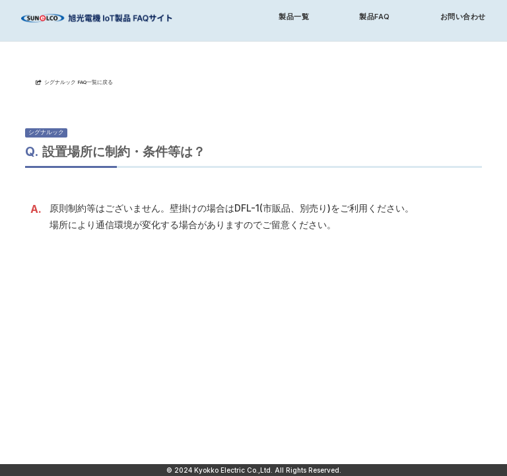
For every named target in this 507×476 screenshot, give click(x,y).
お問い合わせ (463, 17)
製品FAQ (374, 17)
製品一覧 (294, 17)
